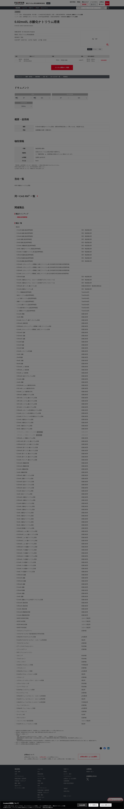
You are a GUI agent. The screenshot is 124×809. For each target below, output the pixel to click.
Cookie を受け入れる (106, 805)
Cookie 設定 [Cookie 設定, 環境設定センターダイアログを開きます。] (82, 805)
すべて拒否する (93, 805)
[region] (62, 805)
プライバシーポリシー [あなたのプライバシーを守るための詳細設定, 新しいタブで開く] (48, 807)
